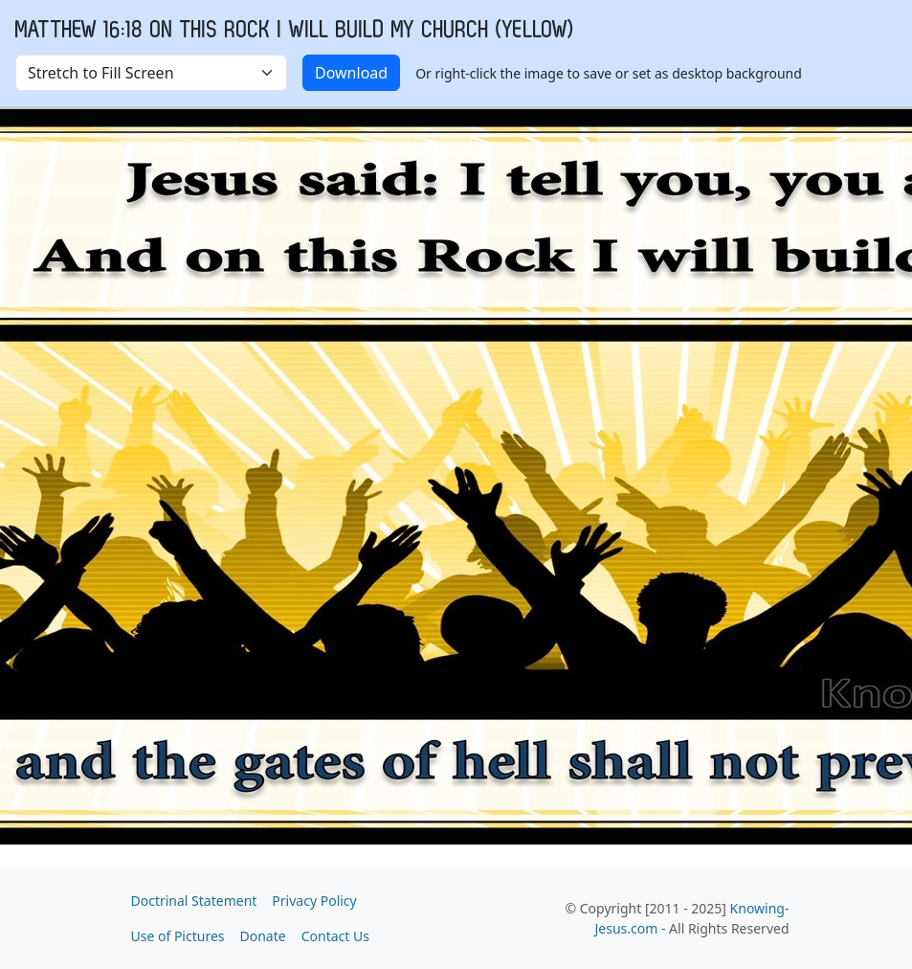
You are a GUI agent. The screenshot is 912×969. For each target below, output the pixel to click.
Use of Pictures (178, 936)
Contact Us (335, 936)
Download (351, 72)
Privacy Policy (314, 900)
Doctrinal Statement (194, 900)
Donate (263, 936)
